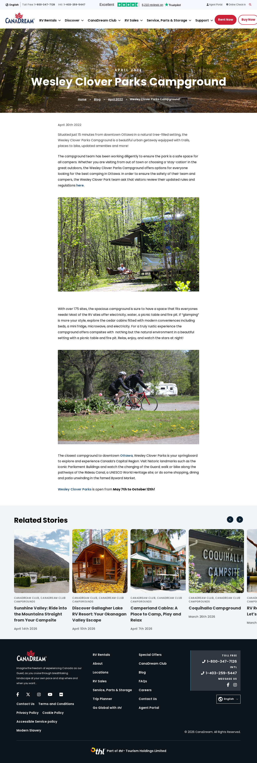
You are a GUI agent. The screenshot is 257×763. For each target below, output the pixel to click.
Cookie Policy (53, 713)
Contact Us (25, 704)
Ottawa (126, 455)
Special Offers (150, 655)
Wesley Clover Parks (75, 489)
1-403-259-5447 (219, 672)
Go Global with (107, 708)
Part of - (136, 751)
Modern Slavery (28, 730)
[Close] (59, 20)
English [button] (14, 4)
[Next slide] (240, 519)
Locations (100, 672)
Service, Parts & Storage (167, 20)
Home (82, 99)
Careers (145, 690)
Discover (72, 20)
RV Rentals (48, 20)
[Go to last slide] (230, 519)
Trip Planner (102, 699)
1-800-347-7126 (219, 661)
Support (202, 20)
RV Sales (132, 20)
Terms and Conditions (56, 704)
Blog (97, 99)
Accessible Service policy (36, 721)
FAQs (143, 681)
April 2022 (115, 99)
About (98, 663)
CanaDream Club (102, 20)
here (80, 185)
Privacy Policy (27, 713)
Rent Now (225, 19)
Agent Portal (149, 708)
